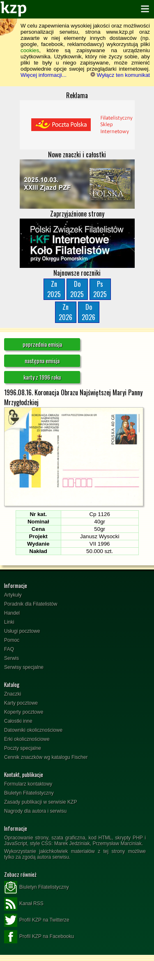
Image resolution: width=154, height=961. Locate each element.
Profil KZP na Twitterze (36, 920)
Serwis (11, 658)
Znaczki (12, 694)
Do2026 (88, 312)
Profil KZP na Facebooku (39, 936)
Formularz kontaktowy (28, 784)
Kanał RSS (24, 903)
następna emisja (42, 360)
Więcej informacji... (44, 75)
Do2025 (77, 289)
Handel (12, 613)
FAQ (9, 649)
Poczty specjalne (22, 748)
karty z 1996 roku (42, 377)
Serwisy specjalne (24, 667)
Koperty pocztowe (23, 712)
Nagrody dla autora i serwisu (35, 811)
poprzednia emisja (42, 344)
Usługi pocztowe (22, 631)
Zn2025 (54, 289)
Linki (9, 622)
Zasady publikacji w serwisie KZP (40, 802)
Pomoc (11, 640)
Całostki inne (18, 721)
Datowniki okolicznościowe (33, 730)
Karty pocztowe (21, 703)
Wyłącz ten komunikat (120, 75)
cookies (30, 50)
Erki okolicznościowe (27, 739)
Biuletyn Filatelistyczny (29, 793)
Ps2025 (100, 289)
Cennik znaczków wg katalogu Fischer (45, 757)
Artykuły (13, 595)
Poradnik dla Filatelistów (30, 604)
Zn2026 (65, 312)
